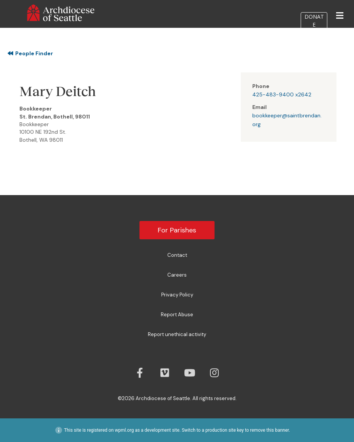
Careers (177, 275)
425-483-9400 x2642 (281, 94)
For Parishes (177, 230)
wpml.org (124, 430)
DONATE (314, 20)
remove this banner (269, 430)
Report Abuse (177, 314)
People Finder (30, 53)
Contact (177, 255)
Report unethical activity (177, 334)
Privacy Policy (177, 294)
